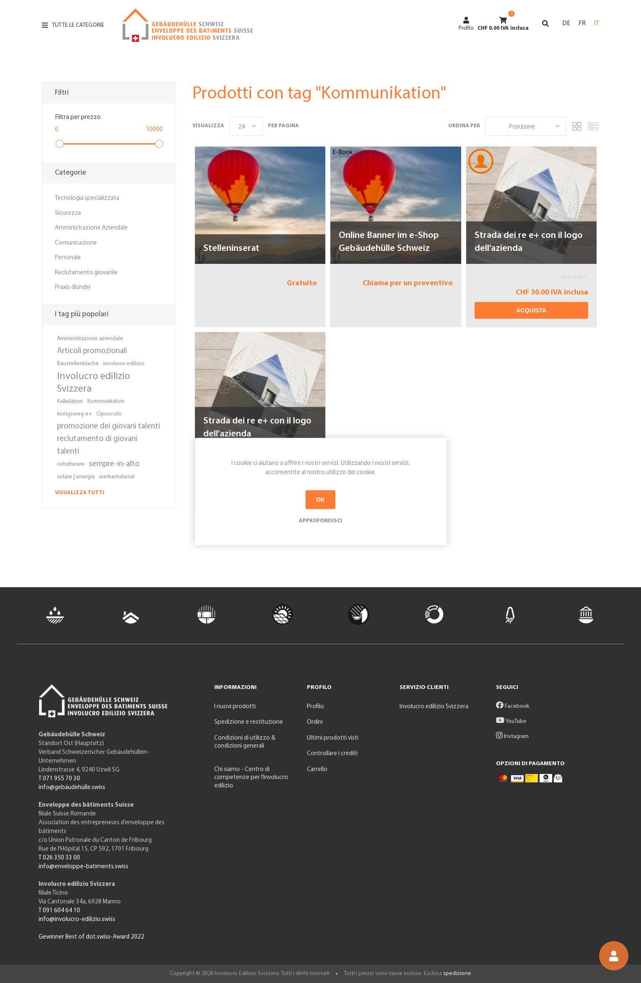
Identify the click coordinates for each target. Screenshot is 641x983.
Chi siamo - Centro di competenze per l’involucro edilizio (251, 777)
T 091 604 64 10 (59, 911)
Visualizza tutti (79, 492)
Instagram (512, 736)
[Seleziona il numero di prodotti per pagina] (246, 126)
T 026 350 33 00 (59, 858)
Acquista (531, 310)
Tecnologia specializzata (87, 198)
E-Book (342, 152)
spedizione (457, 973)
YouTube (511, 721)
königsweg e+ (74, 414)
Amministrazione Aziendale (91, 228)
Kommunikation (106, 401)
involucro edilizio (124, 363)
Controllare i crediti (332, 754)
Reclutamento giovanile (86, 273)
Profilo (466, 24)
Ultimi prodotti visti (332, 738)
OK (320, 499)
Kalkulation (70, 401)
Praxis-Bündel (73, 287)
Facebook (512, 706)
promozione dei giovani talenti (108, 427)
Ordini (315, 722)
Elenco (593, 126)
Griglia (577, 126)
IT (596, 23)
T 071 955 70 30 (59, 779)
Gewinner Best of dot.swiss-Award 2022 (91, 937)
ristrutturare (71, 464)
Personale (68, 258)
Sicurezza (68, 213)
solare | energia (76, 477)
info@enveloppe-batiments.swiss (83, 867)
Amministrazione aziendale (90, 338)
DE (566, 23)
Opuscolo (109, 414)
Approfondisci (320, 520)
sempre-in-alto (114, 464)
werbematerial (117, 477)
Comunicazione (76, 243)
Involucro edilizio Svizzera (93, 383)
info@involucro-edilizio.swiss (77, 919)
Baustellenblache (78, 363)
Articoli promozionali (92, 351)
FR (582, 23)
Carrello (317, 769)
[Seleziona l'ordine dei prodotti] (525, 126)
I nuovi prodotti (235, 707)
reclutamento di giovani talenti (97, 445)
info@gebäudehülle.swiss (72, 787)
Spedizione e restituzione (248, 722)
